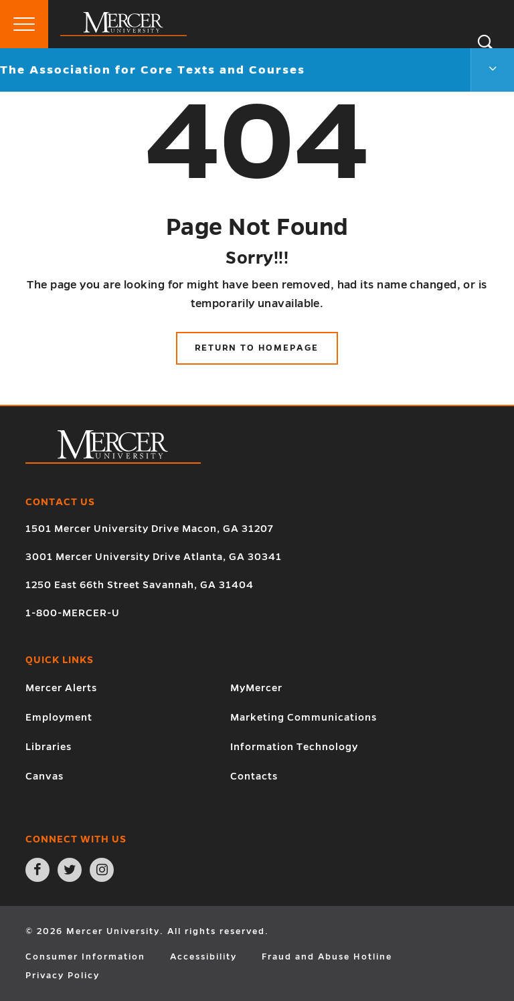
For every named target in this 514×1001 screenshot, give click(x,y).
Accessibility (203, 957)
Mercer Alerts (61, 687)
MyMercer (256, 687)
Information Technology (294, 746)
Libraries (48, 746)
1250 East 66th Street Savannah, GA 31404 (139, 584)
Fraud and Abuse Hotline (327, 957)
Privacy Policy (62, 975)
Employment (58, 717)
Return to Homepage (257, 348)
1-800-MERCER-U (72, 613)
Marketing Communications (303, 717)
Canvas (44, 776)
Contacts (254, 776)
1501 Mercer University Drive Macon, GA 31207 (149, 528)
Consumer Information (85, 957)
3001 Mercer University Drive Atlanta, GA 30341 (153, 556)
